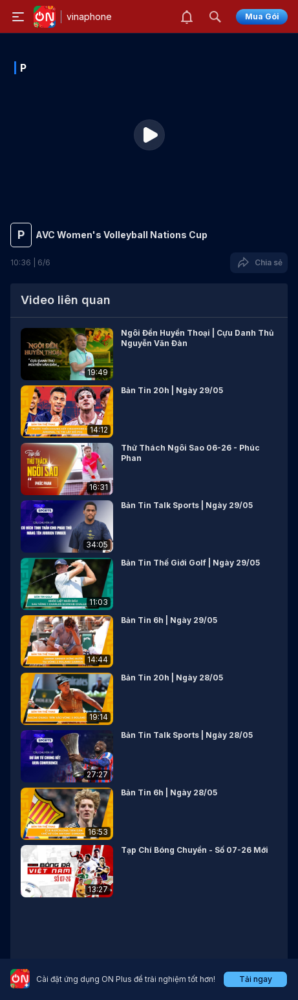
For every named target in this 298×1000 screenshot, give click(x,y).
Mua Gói (262, 16)
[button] (149, 354)
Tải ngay (255, 979)
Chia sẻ (258, 262)
